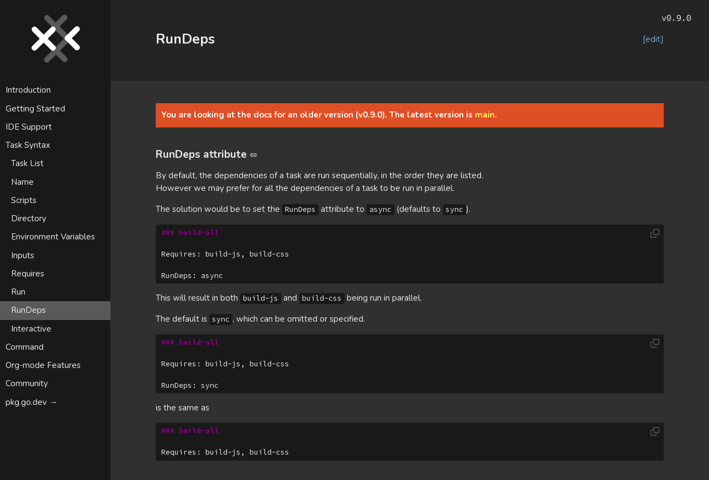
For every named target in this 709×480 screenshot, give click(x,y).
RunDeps (28, 310)
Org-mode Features (43, 365)
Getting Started (35, 108)
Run (18, 291)
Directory (28, 218)
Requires (27, 273)
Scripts (23, 200)
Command (25, 347)
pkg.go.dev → (31, 402)
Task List (27, 163)
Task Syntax (28, 145)
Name (22, 182)
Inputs (22, 255)
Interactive (31, 328)
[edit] (653, 39)
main (485, 114)
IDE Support (29, 126)
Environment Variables (53, 236)
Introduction (28, 89)
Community (27, 383)
